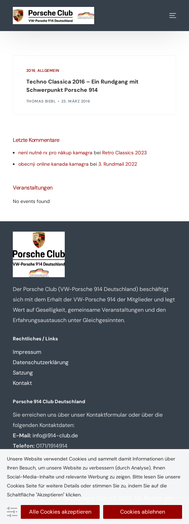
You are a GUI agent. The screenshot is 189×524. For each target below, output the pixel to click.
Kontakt (22, 383)
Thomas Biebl (41, 101)
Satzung (23, 372)
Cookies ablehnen (142, 511)
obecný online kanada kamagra (53, 164)
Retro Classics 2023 (124, 152)
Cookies (16, 486)
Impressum (27, 352)
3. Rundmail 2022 (117, 164)
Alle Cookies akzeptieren (60, 511)
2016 (31, 70)
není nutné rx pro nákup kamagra (55, 152)
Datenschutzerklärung (41, 362)
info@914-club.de (55, 435)
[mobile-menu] (167, 15)
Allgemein (48, 70)
